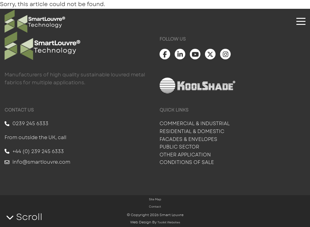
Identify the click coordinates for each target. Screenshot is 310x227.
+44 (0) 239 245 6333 (34, 151)
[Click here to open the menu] (300, 21)
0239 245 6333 (26, 123)
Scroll (24, 217)
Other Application (185, 154)
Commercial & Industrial (195, 123)
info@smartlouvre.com (37, 162)
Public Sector (180, 146)
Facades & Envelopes (188, 139)
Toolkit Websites (168, 222)
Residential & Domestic (192, 131)
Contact (155, 207)
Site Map (155, 199)
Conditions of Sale (187, 162)
